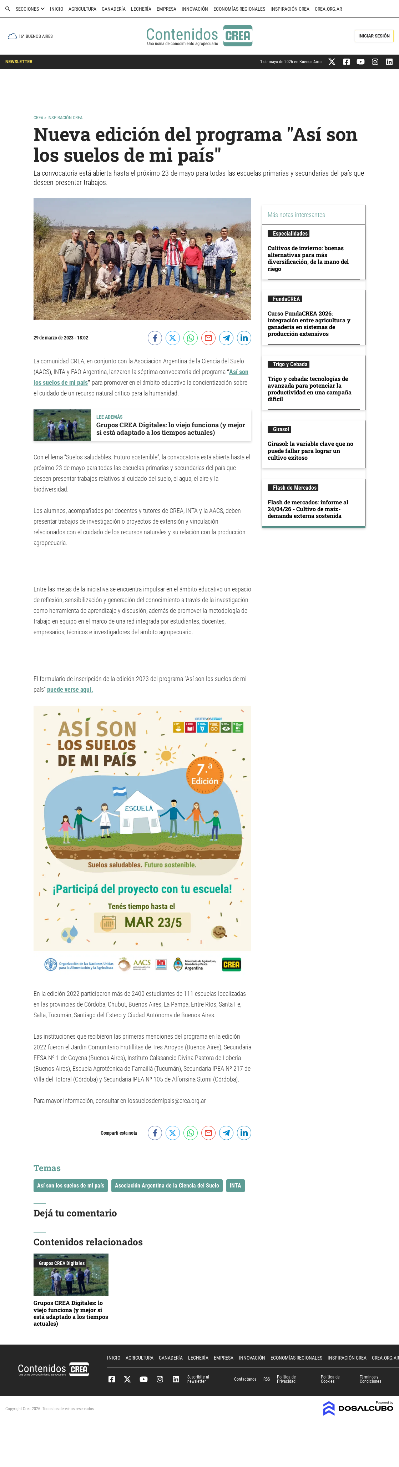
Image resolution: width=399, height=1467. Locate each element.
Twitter (127, 1379)
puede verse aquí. (70, 689)
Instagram (159, 1379)
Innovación (195, 9)
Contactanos (245, 1379)
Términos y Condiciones (370, 1379)
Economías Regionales (239, 9)
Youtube (143, 1379)
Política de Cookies (330, 1379)
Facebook (111, 1379)
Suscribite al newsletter (198, 1379)
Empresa (166, 9)
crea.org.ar (328, 9)
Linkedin (175, 1379)
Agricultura (82, 9)
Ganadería (114, 9)
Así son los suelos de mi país (70, 1185)
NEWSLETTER (18, 62)
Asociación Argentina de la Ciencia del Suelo (167, 1185)
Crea (39, 117)
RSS (266, 1379)
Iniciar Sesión (374, 36)
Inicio (56, 9)
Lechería (141, 9)
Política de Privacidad (286, 1379)
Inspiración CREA (290, 9)
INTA (235, 1185)
